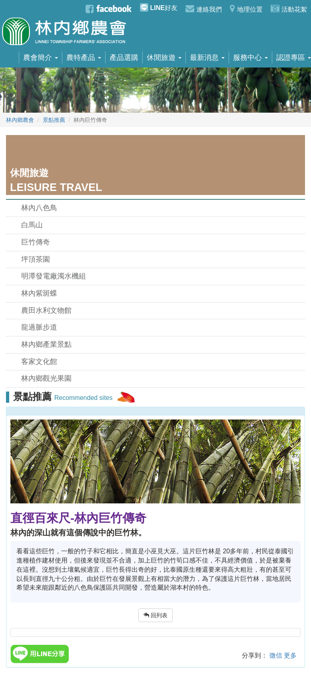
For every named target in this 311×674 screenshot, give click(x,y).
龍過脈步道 (39, 327)
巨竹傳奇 (35, 242)
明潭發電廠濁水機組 (53, 276)
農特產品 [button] (83, 58)
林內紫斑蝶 (39, 293)
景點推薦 (54, 120)
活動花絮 (289, 8)
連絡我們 (203, 8)
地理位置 (246, 8)
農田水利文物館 (46, 310)
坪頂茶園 (35, 259)
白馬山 (32, 225)
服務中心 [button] (250, 58)
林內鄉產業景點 (46, 344)
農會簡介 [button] (40, 58)
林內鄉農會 (20, 120)
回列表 (155, 615)
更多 (290, 655)
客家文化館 (39, 362)
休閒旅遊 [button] (164, 58)
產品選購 (124, 58)
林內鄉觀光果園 (46, 378)
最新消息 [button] (207, 58)
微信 (275, 655)
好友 (158, 7)
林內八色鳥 (39, 208)
